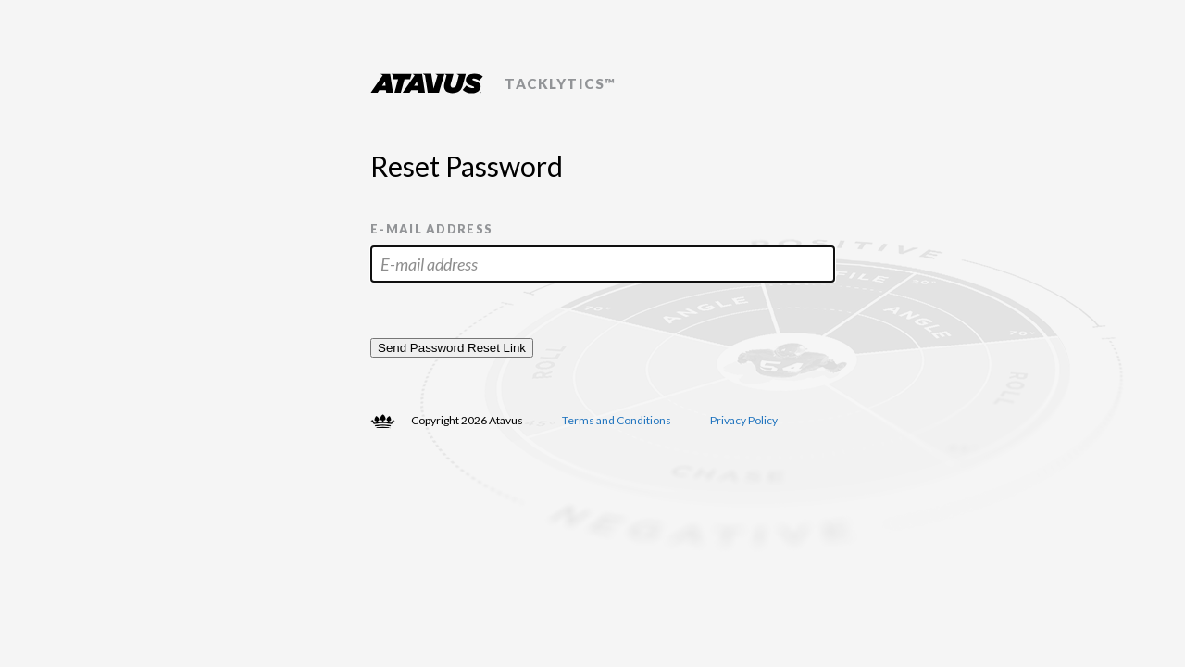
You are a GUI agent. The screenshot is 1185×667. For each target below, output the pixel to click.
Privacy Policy (744, 420)
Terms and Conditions (616, 420)
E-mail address (431, 228)
